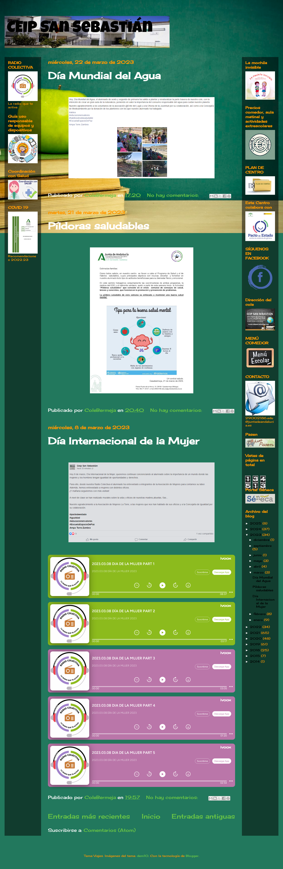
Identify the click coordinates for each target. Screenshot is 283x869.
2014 (255, 661)
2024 (256, 529)
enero (259, 620)
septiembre (263, 545)
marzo (259, 572)
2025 (256, 523)
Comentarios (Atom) (110, 830)
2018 (255, 650)
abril (258, 566)
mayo (259, 561)
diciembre (262, 540)
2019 (255, 644)
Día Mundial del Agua (104, 75)
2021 (255, 633)
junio (258, 555)
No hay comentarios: (173, 195)
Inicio (151, 816)
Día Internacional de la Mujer (123, 441)
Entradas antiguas (203, 816)
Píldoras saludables (98, 226)
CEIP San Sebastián (80, 29)
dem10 (142, 856)
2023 (256, 535)
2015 (255, 656)
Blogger (192, 856)
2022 (256, 627)
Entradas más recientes (89, 816)
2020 (256, 638)
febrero (260, 614)
